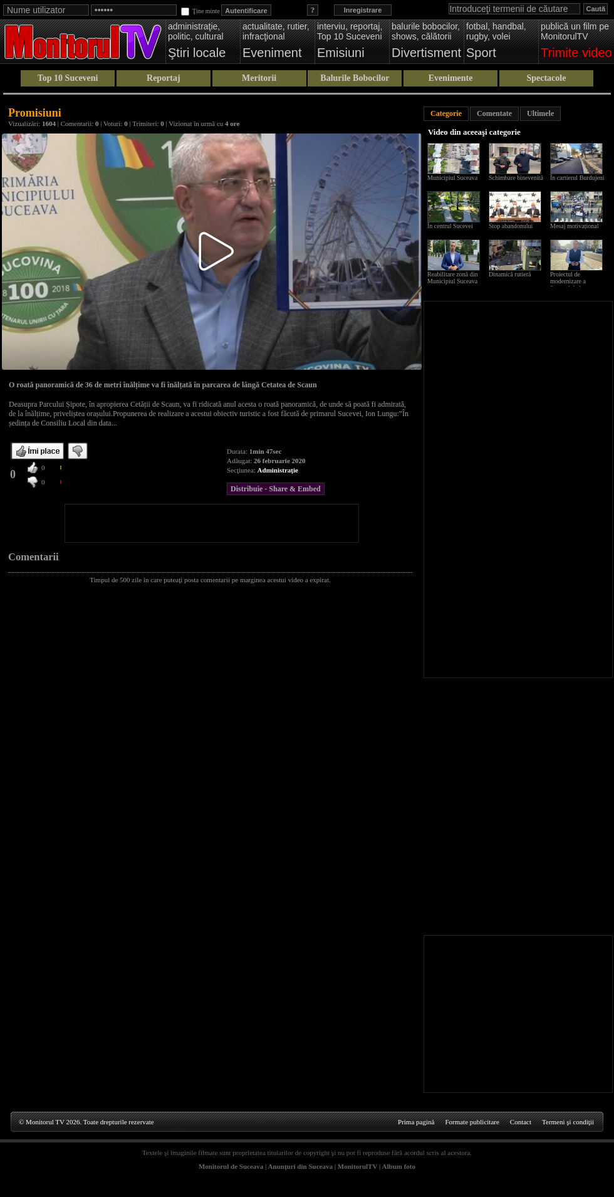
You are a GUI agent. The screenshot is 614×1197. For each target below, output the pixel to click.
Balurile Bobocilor (354, 78)
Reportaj (163, 78)
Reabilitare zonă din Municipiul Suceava (452, 278)
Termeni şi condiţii (568, 1122)
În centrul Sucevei (450, 225)
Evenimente (451, 78)
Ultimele (540, 113)
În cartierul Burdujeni (577, 177)
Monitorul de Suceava (231, 1166)
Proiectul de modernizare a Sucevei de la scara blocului (574, 284)
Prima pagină (416, 1122)
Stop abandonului (511, 225)
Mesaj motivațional (574, 225)
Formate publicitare (472, 1122)
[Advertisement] (211, 523)
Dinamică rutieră (510, 274)
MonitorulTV (357, 1166)
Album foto (398, 1166)
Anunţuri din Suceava (300, 1166)
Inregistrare (363, 10)
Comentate (494, 113)
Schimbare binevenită (516, 177)
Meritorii (259, 78)
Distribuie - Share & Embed (276, 488)
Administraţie (278, 470)
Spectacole (546, 78)
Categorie (446, 113)
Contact (520, 1122)
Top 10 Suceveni (68, 78)
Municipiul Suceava (452, 177)
